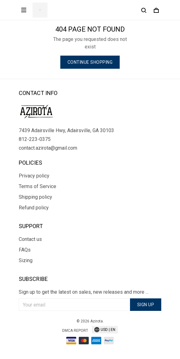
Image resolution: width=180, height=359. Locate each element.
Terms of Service (37, 186)
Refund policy (34, 208)
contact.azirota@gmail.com (48, 148)
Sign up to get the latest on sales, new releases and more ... (83, 292)
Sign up (145, 304)
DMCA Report (75, 330)
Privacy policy (34, 176)
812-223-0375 (35, 139)
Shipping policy (35, 197)
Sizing (25, 260)
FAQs (25, 250)
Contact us (30, 239)
